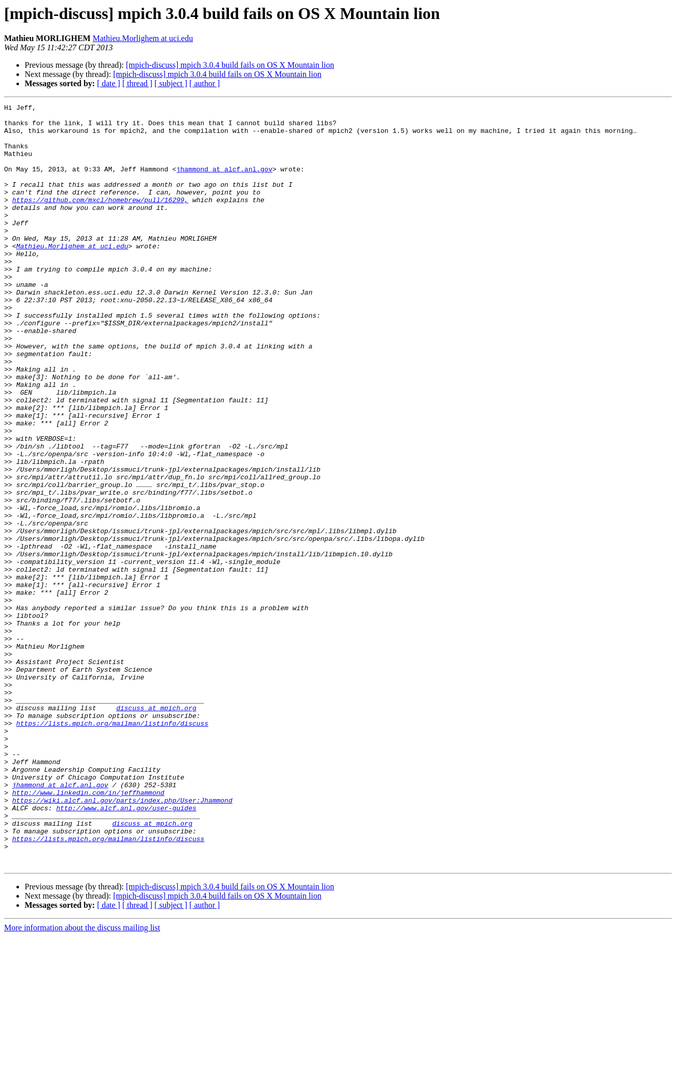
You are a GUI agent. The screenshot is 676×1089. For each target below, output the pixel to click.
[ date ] (108, 83)
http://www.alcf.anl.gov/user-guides (126, 949)
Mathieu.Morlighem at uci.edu (142, 38)
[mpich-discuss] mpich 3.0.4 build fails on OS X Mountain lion (230, 65)
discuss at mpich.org (156, 829)
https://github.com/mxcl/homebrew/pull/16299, (100, 219)
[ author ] (204, 83)
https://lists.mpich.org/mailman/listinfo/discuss (112, 847)
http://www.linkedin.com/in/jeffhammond (88, 931)
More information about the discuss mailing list (82, 1080)
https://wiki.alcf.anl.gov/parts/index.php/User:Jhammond (122, 940)
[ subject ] (170, 83)
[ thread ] (137, 83)
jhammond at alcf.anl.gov (224, 182)
